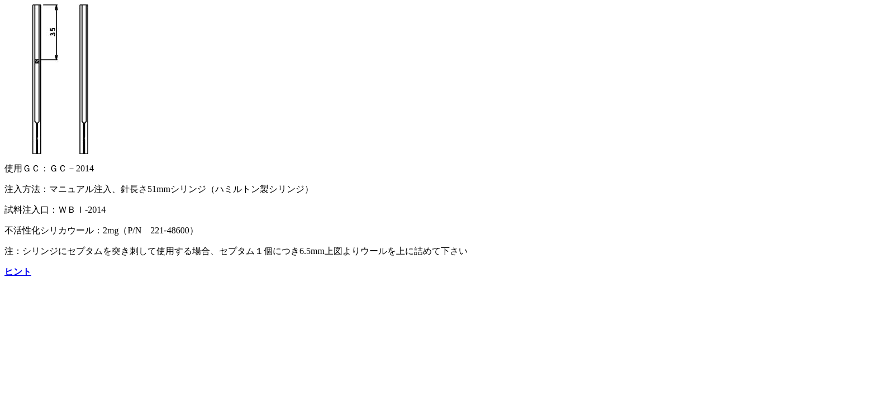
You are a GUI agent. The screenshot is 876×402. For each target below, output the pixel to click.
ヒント (17, 271)
